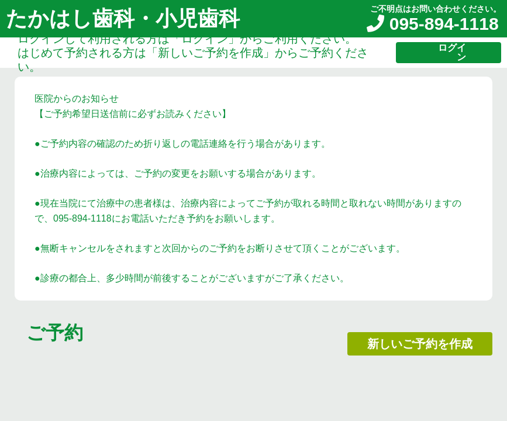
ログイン (452, 52)
